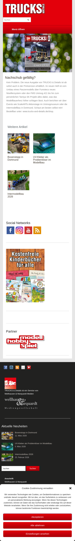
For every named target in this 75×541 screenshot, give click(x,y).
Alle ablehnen (37, 525)
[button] (70, 488)
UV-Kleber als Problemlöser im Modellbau (42, 160)
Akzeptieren (37, 517)
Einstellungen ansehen (37, 533)
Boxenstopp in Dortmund (15, 158)
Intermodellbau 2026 (24, 454)
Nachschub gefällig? (20, 77)
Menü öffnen (18, 29)
